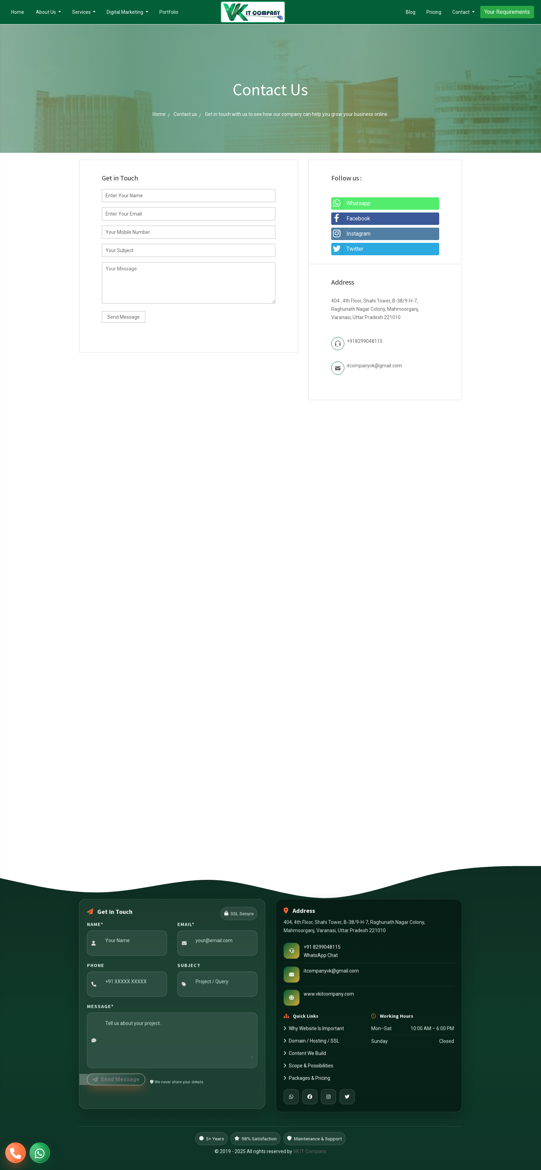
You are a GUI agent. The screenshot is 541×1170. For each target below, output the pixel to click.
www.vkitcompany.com (329, 995)
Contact (461, 12)
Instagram (351, 234)
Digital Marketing (125, 12)
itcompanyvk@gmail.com (374, 365)
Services (82, 12)
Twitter (347, 249)
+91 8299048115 (322, 948)
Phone (95, 967)
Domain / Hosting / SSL (311, 1042)
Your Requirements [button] (507, 12)
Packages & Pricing (307, 1080)
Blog (410, 12)
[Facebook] (309, 1098)
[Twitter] (347, 1098)
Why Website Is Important (314, 1030)
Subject (188, 967)
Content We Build (305, 1055)
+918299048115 (365, 341)
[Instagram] (328, 1098)
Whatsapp (351, 203)
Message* (100, 1008)
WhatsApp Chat (321, 957)
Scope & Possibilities (308, 1067)
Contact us (185, 114)
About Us (46, 12)
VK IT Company (309, 1151)
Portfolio (168, 12)
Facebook (350, 218)
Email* (186, 926)
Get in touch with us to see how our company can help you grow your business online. (296, 114)
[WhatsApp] (291, 1098)
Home (20, 11)
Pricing (433, 12)
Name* (95, 926)
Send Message (123, 317)
